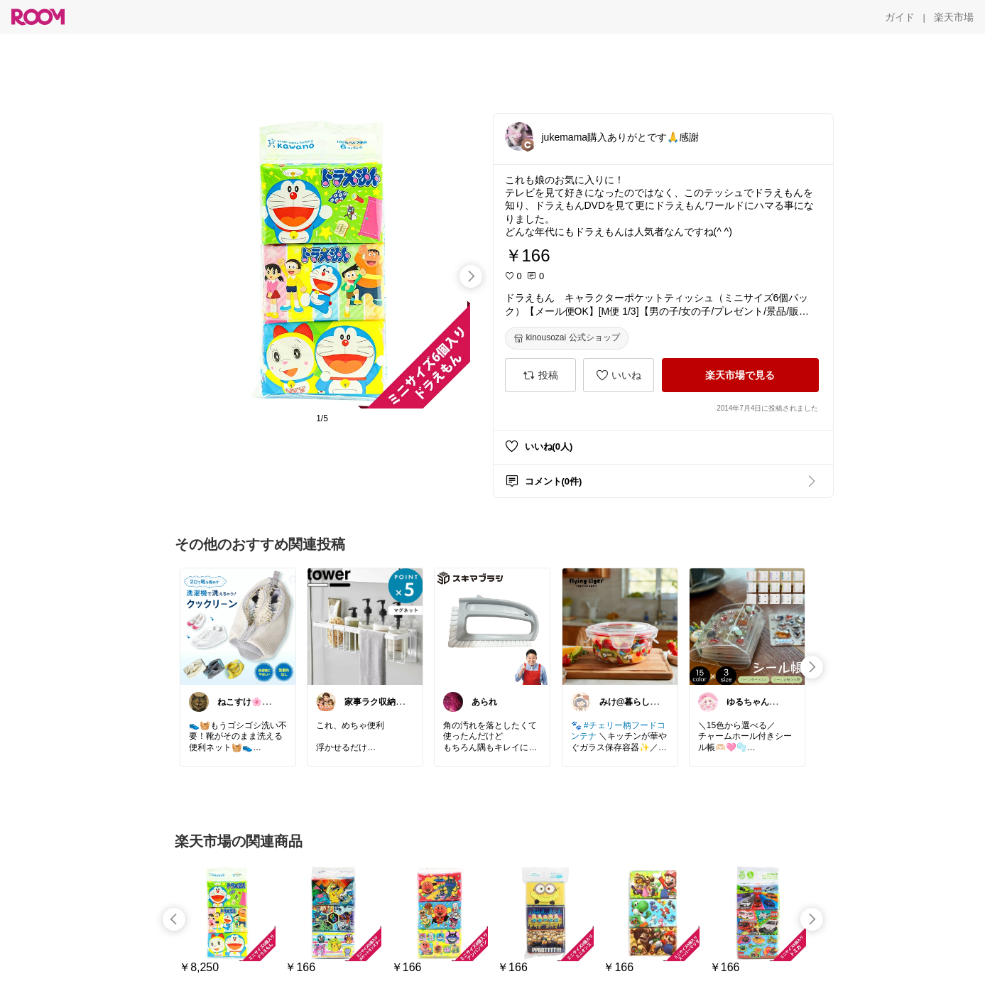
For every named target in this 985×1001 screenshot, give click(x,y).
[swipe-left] (174, 919)
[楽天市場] (954, 17)
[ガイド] (900, 17)
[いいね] (618, 375)
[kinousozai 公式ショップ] (566, 338)
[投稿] (540, 375)
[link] (237, 625)
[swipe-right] (470, 276)
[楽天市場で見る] (740, 375)
